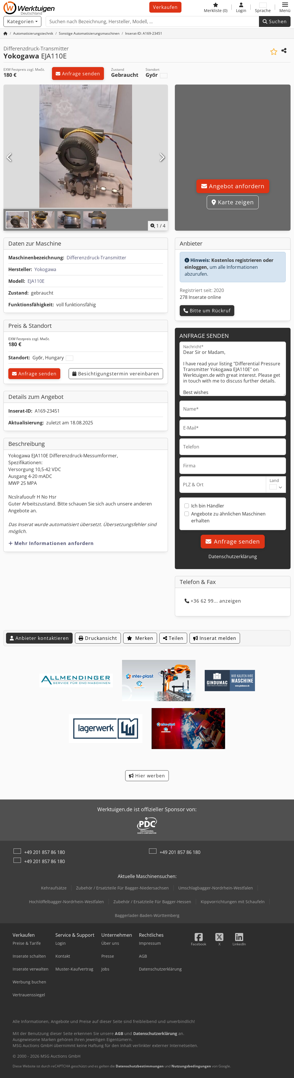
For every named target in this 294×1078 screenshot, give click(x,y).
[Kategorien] (22, 21)
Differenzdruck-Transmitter (96, 257)
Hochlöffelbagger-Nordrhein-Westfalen (66, 901)
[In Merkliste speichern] (274, 52)
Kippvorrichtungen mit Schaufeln (233, 901)
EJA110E (36, 281)
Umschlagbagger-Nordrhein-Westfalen (215, 888)
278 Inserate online (200, 297)
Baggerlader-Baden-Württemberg (147, 915)
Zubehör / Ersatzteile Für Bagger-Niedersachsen (122, 888)
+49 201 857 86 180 (44, 852)
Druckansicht (98, 638)
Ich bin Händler (207, 506)
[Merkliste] (215, 7)
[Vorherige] (9, 157)
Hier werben (147, 776)
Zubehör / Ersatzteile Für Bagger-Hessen (152, 901)
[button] (285, 7)
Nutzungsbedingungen (191, 1066)
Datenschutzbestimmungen (140, 1066)
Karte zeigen (233, 202)
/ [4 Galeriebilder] (157, 226)
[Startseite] (5, 33)
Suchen (275, 21)
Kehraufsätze (54, 888)
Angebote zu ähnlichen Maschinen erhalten (228, 517)
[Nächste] (161, 157)
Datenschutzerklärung (232, 556)
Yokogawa (45, 269)
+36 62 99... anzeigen (213, 601)
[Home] (33, 33)
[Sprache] (263, 7)
